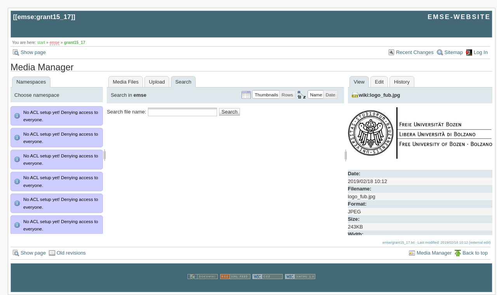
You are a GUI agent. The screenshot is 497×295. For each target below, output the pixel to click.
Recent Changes (415, 52)
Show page (33, 52)
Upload (157, 82)
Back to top (475, 253)
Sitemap (454, 52)
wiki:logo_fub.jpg (379, 95)
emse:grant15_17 (44, 17)
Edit (379, 82)
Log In (481, 52)
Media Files (125, 82)
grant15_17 (74, 42)
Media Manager (434, 253)
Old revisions (71, 253)
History (402, 82)
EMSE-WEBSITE (458, 17)
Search (230, 112)
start (41, 42)
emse (54, 42)
